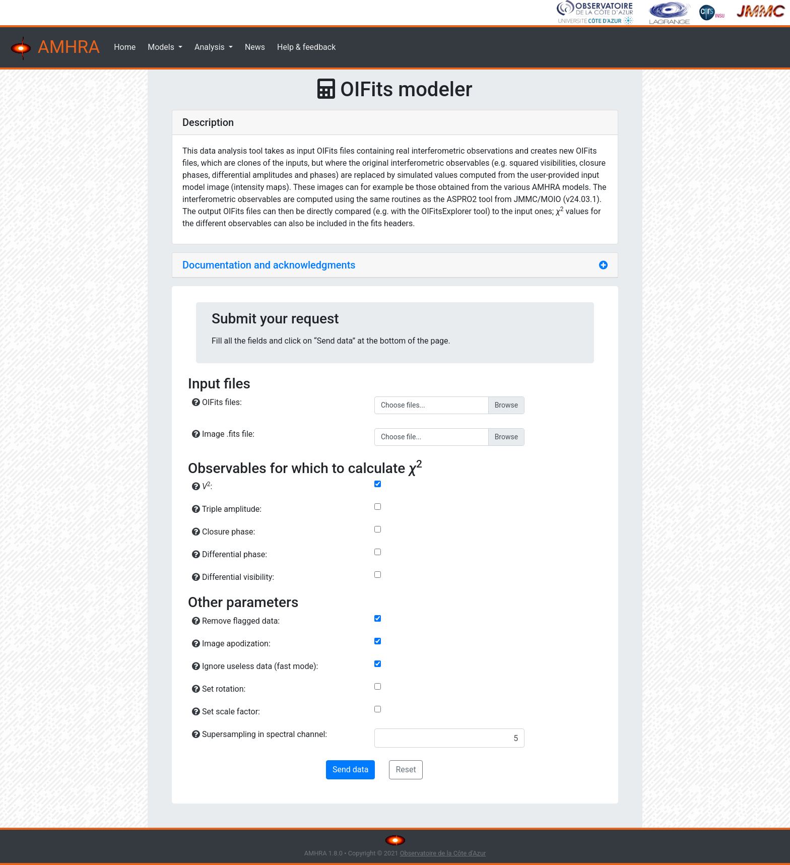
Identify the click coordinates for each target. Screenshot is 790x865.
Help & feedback (306, 47)
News (255, 47)
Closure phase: (223, 532)
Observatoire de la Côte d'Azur (443, 853)
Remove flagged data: (236, 621)
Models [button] (162, 47)
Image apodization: (231, 643)
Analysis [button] (210, 47)
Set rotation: (218, 689)
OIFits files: (217, 402)
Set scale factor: (226, 711)
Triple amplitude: (226, 509)
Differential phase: (229, 554)
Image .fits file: (223, 434)
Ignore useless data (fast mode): (255, 666)
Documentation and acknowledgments (269, 265)
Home (125, 47)
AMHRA (54, 48)
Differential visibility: (233, 577)
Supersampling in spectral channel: (259, 734)
